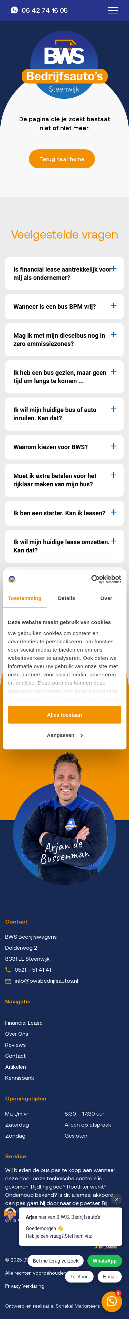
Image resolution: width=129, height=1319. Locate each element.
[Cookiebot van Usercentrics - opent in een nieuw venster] (92, 579)
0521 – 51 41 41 (33, 969)
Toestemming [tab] (25, 598)
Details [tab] (66, 598)
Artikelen (15, 1066)
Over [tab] (106, 598)
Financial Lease (24, 1022)
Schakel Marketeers (78, 1306)
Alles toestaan (64, 715)
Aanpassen (65, 735)
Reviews (15, 1044)
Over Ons (16, 1033)
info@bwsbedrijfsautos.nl (46, 980)
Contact (15, 1055)
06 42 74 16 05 (45, 10)
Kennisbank (19, 1077)
